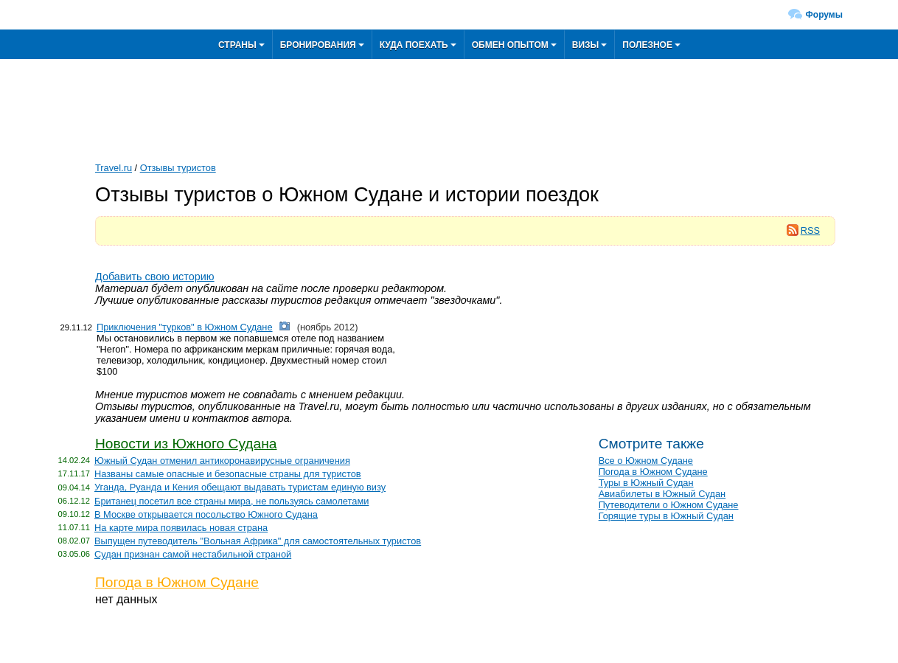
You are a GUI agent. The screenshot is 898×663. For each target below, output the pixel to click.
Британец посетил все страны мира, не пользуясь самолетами (231, 501)
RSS (803, 230)
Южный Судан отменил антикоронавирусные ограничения (222, 460)
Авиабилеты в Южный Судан (662, 493)
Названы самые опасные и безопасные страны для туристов (227, 473)
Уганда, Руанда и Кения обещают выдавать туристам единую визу (240, 487)
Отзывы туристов (178, 167)
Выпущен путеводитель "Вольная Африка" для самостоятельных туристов (257, 540)
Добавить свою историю (155, 276)
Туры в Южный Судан (646, 482)
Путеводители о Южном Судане (669, 504)
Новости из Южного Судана (185, 443)
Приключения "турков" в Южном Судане (185, 327)
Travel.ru (113, 167)
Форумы (824, 15)
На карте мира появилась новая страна (181, 527)
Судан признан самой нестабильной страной (192, 554)
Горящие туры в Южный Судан (666, 515)
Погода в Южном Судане (177, 582)
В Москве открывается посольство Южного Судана (206, 514)
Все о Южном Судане (646, 460)
